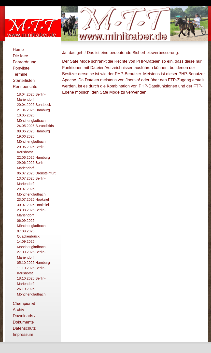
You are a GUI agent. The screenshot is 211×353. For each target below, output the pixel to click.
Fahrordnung (24, 62)
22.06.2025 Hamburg (33, 157)
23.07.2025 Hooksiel (33, 199)
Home (18, 49)
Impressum (23, 334)
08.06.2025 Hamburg (33, 131)
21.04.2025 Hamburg (33, 110)
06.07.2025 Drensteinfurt (36, 173)
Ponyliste (21, 68)
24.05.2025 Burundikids (35, 126)
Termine (20, 74)
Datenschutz (24, 328)
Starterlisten (24, 80)
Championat (24, 303)
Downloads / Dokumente (24, 318)
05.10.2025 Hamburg (33, 263)
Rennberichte (25, 86)
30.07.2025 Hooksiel (33, 205)
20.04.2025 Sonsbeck (34, 105)
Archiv (18, 309)
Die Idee (20, 56)
